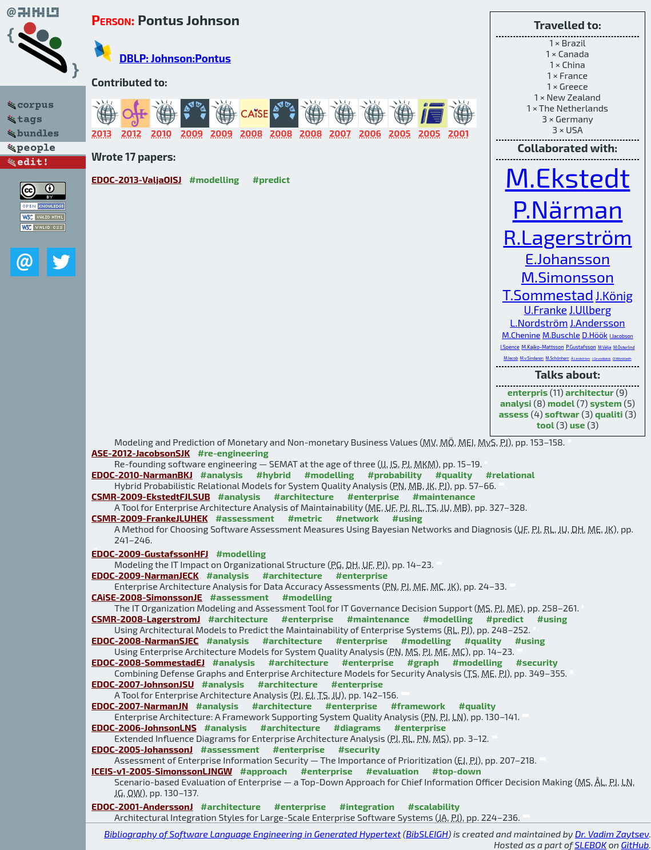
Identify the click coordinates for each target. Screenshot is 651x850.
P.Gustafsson (581, 347)
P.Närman (568, 208)
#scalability (434, 806)
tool (545, 424)
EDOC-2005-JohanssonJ (142, 749)
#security (536, 662)
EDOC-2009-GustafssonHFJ (149, 553)
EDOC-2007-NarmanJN (139, 705)
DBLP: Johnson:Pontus (175, 58)
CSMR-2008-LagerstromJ (145, 618)
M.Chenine (521, 335)
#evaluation (392, 770)
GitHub (635, 844)
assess (514, 413)
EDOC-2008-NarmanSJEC (144, 640)
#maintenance (444, 496)
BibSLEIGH (427, 833)
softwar (562, 413)
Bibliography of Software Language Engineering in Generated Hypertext (252, 833)
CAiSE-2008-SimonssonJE (146, 596)
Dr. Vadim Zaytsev (612, 833)
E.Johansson (567, 258)
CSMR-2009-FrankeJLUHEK (149, 518)
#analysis (221, 474)
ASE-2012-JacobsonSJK (140, 452)
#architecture (304, 496)
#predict (271, 179)
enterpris (528, 392)
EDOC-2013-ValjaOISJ (136, 179)
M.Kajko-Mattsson (542, 347)
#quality (453, 474)
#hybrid (273, 474)
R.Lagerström (567, 236)
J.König (614, 295)
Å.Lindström (580, 358)
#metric (304, 518)
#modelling (214, 179)
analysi (516, 403)
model (561, 403)
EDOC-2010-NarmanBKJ (142, 474)
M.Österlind (624, 347)
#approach (263, 770)
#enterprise (373, 496)
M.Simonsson (567, 276)
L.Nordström (539, 322)
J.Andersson (597, 322)
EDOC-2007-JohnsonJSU (142, 683)
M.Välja (604, 347)
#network (357, 518)
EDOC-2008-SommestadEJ (148, 662)
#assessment (244, 518)
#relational (510, 474)
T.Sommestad (547, 294)
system (606, 403)
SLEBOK (590, 844)
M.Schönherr (557, 358)
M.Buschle (561, 335)
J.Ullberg (590, 309)
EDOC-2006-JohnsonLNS (144, 727)
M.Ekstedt (567, 176)
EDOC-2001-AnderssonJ (142, 806)
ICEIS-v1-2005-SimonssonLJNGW (161, 770)
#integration (367, 806)
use (577, 424)
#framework (417, 705)
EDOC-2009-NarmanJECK (145, 575)
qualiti (609, 413)
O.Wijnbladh (622, 358)
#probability (395, 474)
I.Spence (510, 347)
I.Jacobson (621, 336)
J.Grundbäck (601, 358)
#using (407, 518)
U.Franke (545, 309)
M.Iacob (511, 358)
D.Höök (595, 335)
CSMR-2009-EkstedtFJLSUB (150, 496)
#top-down (456, 770)
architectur (589, 392)
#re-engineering (233, 452)
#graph (423, 662)
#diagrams (357, 727)
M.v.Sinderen (532, 358)
